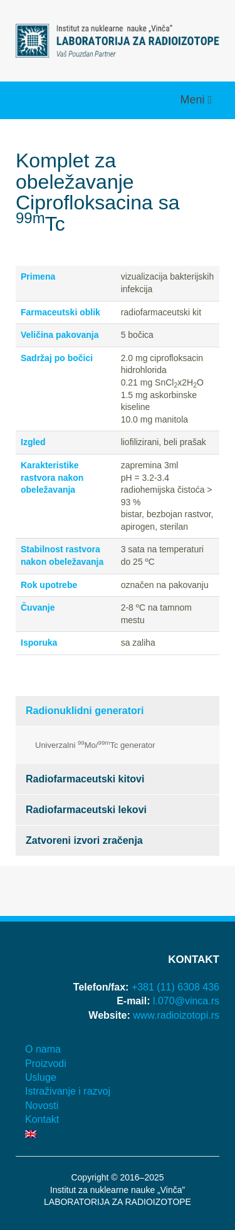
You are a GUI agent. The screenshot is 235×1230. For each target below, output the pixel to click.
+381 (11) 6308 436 (175, 987)
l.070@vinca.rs (186, 1001)
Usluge (40, 1077)
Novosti (41, 1105)
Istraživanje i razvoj (67, 1091)
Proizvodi (45, 1063)
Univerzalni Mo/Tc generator (95, 744)
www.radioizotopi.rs (176, 1015)
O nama (43, 1049)
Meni (193, 99)
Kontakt (42, 1119)
